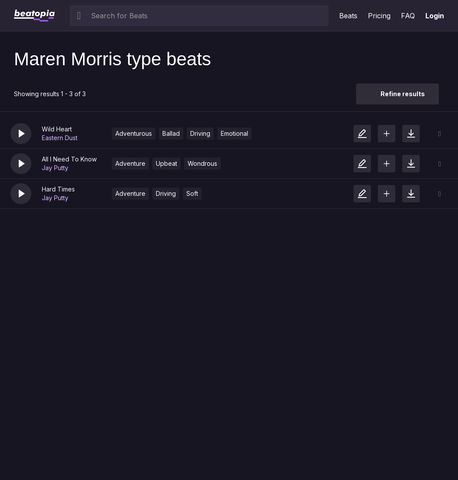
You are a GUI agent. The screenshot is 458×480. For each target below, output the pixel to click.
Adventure (130, 163)
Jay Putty (55, 167)
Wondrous (202, 163)
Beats (348, 15)
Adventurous (133, 133)
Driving (200, 133)
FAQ (408, 15)
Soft (192, 193)
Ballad (171, 133)
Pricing (379, 15)
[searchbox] (208, 15)
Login (434, 15)
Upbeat (166, 163)
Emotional (234, 133)
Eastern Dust (59, 137)
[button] (20, 133)
